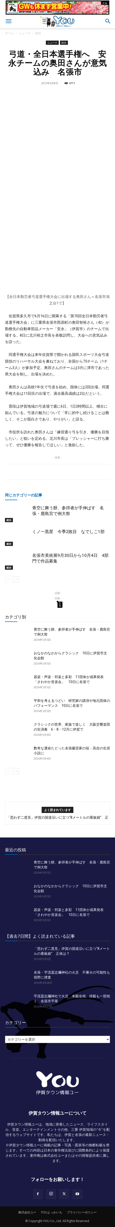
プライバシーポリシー (82, 1212)
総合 (38, 33)
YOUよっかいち (51, 1212)
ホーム (9, 33)
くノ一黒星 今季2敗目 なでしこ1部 (68, 531)
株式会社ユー (27, 1212)
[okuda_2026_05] (57, 12)
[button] (8, 21)
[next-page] (16, 579)
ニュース (24, 33)
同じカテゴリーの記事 (23, 494)
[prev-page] (8, 579)
